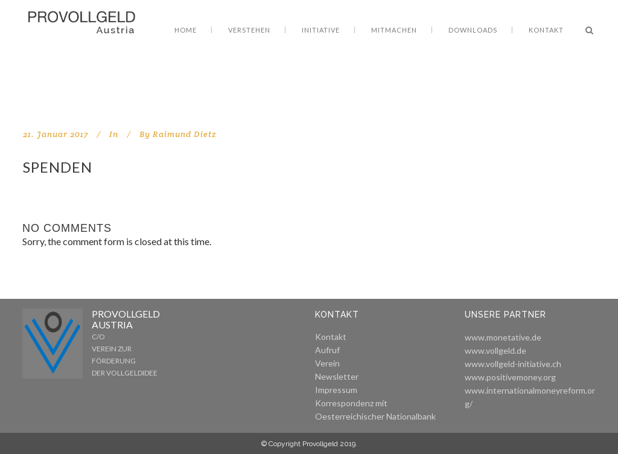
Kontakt (330, 336)
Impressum (336, 390)
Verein (327, 363)
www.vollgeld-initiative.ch (513, 364)
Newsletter (336, 376)
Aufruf (327, 350)
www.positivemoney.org (510, 377)
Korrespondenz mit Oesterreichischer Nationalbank (375, 409)
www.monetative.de (503, 337)
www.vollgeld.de (495, 350)
